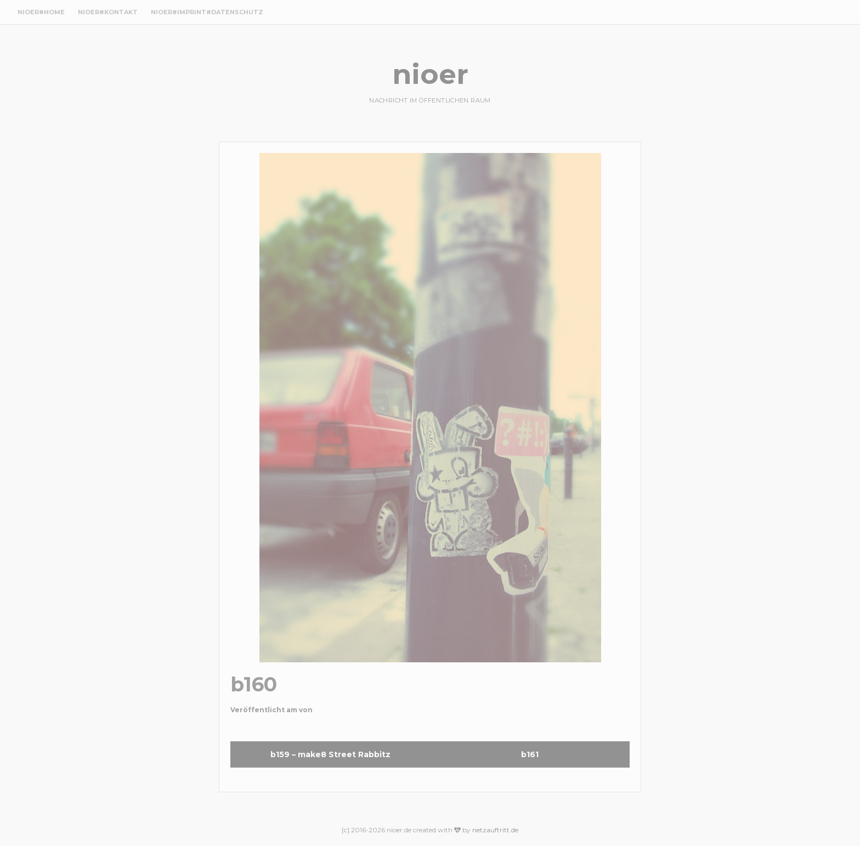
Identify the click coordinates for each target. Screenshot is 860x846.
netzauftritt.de (495, 830)
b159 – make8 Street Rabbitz (330, 754)
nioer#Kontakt (108, 12)
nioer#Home (41, 12)
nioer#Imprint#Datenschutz (207, 12)
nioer (430, 74)
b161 (530, 754)
